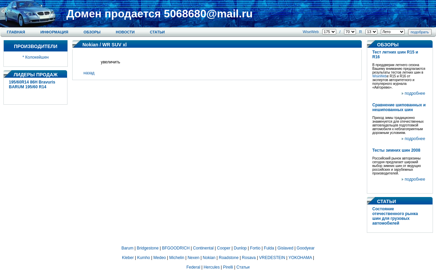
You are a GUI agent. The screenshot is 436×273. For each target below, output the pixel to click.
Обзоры (91, 32)
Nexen (194, 257)
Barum (127, 248)
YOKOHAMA (300, 257)
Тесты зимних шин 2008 (396, 150)
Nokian (90, 44)
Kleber (128, 257)
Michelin (176, 257)
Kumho (143, 257)
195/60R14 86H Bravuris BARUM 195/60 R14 (32, 84)
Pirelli (228, 267)
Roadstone (228, 257)
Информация (54, 32)
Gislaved (285, 248)
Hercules (212, 267)
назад (88, 73)
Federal (193, 267)
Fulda (269, 248)
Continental (203, 248)
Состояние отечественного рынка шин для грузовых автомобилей (395, 216)
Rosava (249, 257)
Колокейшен (37, 57)
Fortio (255, 248)
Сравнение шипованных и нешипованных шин (399, 107)
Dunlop (240, 248)
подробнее (415, 93)
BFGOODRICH (175, 248)
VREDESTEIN (272, 257)
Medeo (159, 257)
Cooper (223, 248)
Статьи (157, 32)
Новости (125, 32)
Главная (16, 32)
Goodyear (306, 248)
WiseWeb (311, 32)
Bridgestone (148, 248)
